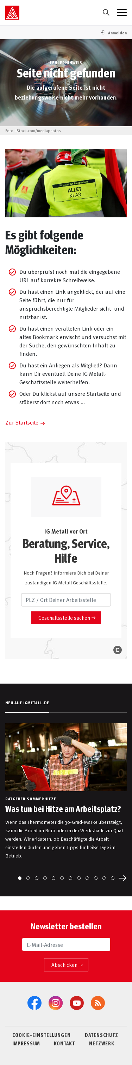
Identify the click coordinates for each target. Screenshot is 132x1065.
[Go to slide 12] (112, 878)
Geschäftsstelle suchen (64, 617)
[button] (113, 32)
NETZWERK (101, 1043)
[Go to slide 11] (104, 878)
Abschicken (64, 964)
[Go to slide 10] (96, 878)
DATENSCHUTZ (101, 1034)
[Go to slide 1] (19, 878)
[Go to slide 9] (87, 878)
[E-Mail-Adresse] (66, 944)
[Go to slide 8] (79, 878)
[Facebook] (34, 1003)
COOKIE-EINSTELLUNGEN (41, 1034)
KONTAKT (64, 1043)
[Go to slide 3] (36, 878)
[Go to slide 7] (70, 878)
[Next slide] (122, 878)
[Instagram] (56, 1003)
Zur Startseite (21, 422)
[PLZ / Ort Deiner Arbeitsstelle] (66, 599)
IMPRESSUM (26, 1043)
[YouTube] (77, 1003)
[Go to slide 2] (28, 878)
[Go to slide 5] (53, 878)
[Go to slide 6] (62, 878)
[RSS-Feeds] (98, 1003)
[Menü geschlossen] (122, 12)
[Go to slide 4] (45, 878)
